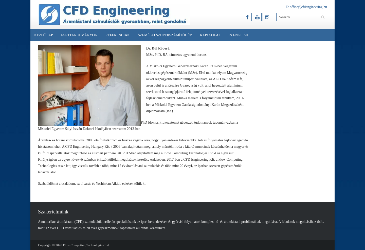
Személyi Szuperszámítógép (165, 35)
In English (238, 35)
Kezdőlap (43, 35)
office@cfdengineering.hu (308, 7)
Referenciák (117, 35)
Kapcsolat (210, 35)
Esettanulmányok (79, 35)
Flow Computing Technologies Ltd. (86, 245)
